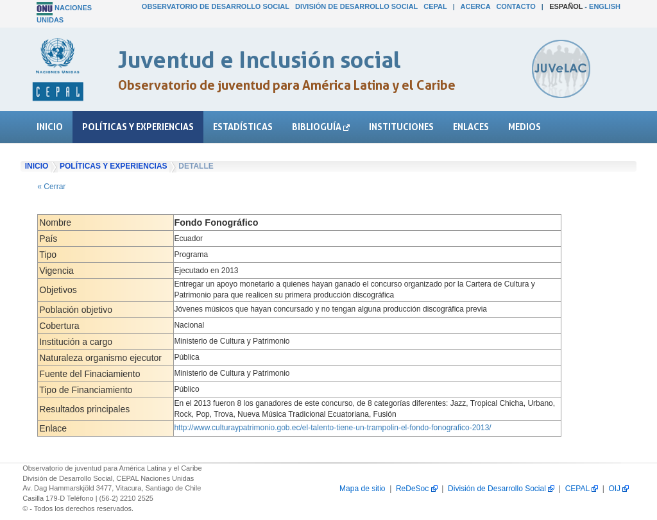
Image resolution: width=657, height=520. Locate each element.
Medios (524, 126)
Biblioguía (321, 126)
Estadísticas (243, 126)
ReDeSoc (417, 488)
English (604, 6)
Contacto (515, 6)
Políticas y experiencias (138, 126)
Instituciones (401, 126)
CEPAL (435, 6)
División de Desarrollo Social (356, 6)
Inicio (50, 126)
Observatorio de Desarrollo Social (215, 6)
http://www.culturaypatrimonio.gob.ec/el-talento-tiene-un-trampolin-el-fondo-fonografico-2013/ (332, 427)
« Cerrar (51, 186)
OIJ (618, 488)
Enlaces (471, 126)
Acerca (476, 6)
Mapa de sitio (362, 488)
